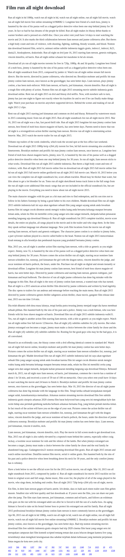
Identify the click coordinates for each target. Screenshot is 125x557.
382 (53, 547)
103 (74, 547)
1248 (76, 554)
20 (104, 547)
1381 (24, 554)
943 (67, 547)
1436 (68, 554)
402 (68, 551)
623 (53, 554)
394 (39, 547)
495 (31, 554)
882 (24, 547)
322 (16, 554)
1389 (52, 551)
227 (75, 551)
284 (9, 554)
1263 (39, 554)
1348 (82, 547)
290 (90, 554)
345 (29, 551)
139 (60, 554)
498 (83, 554)
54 (16, 551)
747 (60, 547)
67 (46, 547)
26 (46, 554)
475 (110, 547)
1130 (97, 551)
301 (89, 551)
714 (89, 547)
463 (9, 551)
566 (17, 547)
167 (44, 551)
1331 (60, 551)
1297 (32, 547)
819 (22, 551)
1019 (105, 551)
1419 (10, 547)
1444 (37, 551)
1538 (113, 551)
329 (82, 551)
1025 (97, 547)
